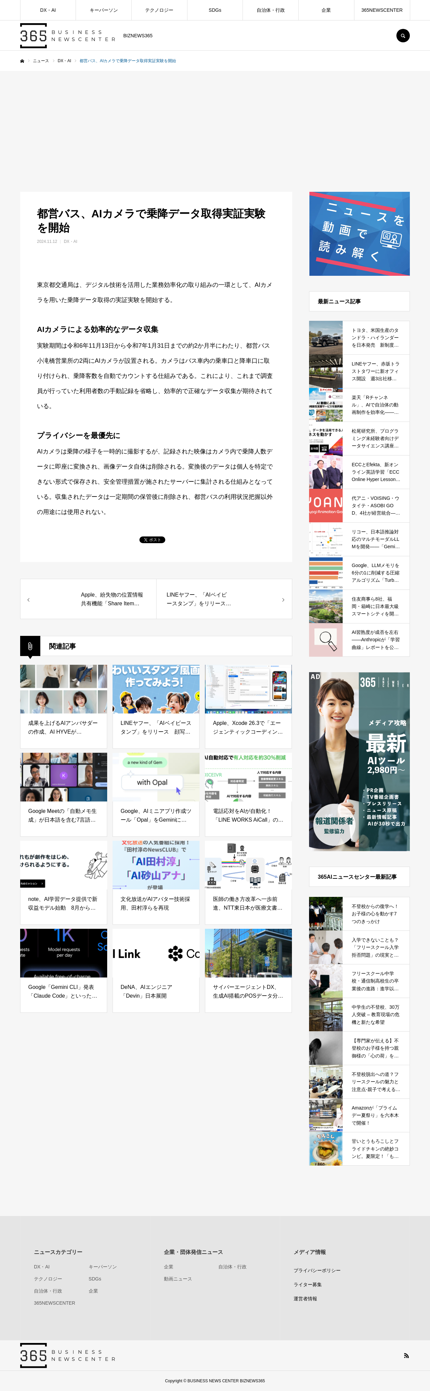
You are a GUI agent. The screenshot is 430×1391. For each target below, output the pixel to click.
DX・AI (48, 10)
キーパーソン (104, 10)
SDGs (215, 10)
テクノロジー (159, 10)
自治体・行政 (271, 10)
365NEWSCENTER (382, 10)
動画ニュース (178, 1278)
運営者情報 (305, 1298)
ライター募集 (308, 1284)
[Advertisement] (215, 121)
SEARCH (403, 35)
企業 (326, 10)
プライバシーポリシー (317, 1270)
